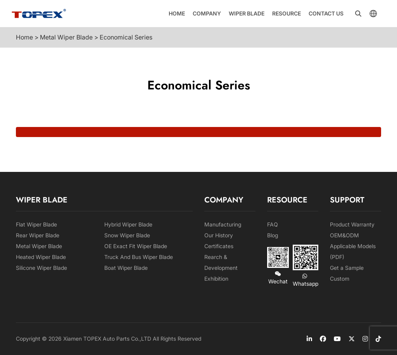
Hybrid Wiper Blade (128, 224)
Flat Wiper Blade (36, 224)
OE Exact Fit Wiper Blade (135, 246)
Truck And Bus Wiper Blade (138, 257)
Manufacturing (222, 224)
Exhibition (216, 278)
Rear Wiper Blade (37, 235)
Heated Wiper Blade (41, 257)
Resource (286, 13)
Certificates (218, 246)
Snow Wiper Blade (127, 235)
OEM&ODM (344, 235)
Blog (272, 235)
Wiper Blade (246, 13)
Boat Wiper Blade (126, 267)
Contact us (326, 13)
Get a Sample (347, 267)
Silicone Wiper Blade (41, 267)
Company (207, 13)
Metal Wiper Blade (39, 246)
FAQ (272, 224)
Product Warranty (352, 224)
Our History (218, 235)
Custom (339, 278)
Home (177, 13)
